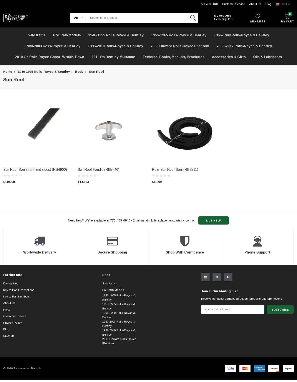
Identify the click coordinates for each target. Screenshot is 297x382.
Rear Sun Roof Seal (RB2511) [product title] (175, 169)
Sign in (228, 19)
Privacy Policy (12, 322)
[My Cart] (287, 18)
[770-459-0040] (120, 220)
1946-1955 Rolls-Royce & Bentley (116, 35)
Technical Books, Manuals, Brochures (173, 57)
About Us (255, 4)
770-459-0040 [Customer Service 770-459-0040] (209, 4)
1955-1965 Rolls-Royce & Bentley (178, 35)
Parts (6, 309)
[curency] (283, 4)
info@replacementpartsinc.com (170, 220)
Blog (268, 4)
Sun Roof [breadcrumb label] (96, 71)
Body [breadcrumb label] (79, 71)
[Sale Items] (36, 35)
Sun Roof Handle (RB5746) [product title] (98, 169)
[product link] (37, 131)
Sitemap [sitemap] (8, 335)
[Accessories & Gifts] (228, 57)
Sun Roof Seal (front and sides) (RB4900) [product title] (35, 169)
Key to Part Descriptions (18, 290)
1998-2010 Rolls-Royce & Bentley (115, 46)
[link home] (15, 18)
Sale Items (109, 283)
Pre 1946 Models (67, 35)
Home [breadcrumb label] (7, 71)
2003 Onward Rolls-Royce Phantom (119, 341)
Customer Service (14, 316)
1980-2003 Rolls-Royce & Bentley (52, 46)
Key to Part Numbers (16, 296)
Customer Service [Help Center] (233, 4)
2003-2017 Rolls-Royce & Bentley (244, 46)
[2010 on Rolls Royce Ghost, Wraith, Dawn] (49, 57)
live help (213, 220)
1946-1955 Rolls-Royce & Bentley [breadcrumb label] (44, 71)
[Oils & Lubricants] (267, 57)
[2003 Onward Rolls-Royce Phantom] (180, 46)
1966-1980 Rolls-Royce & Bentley (241, 35)
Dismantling (10, 283)
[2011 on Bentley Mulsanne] (113, 57)
